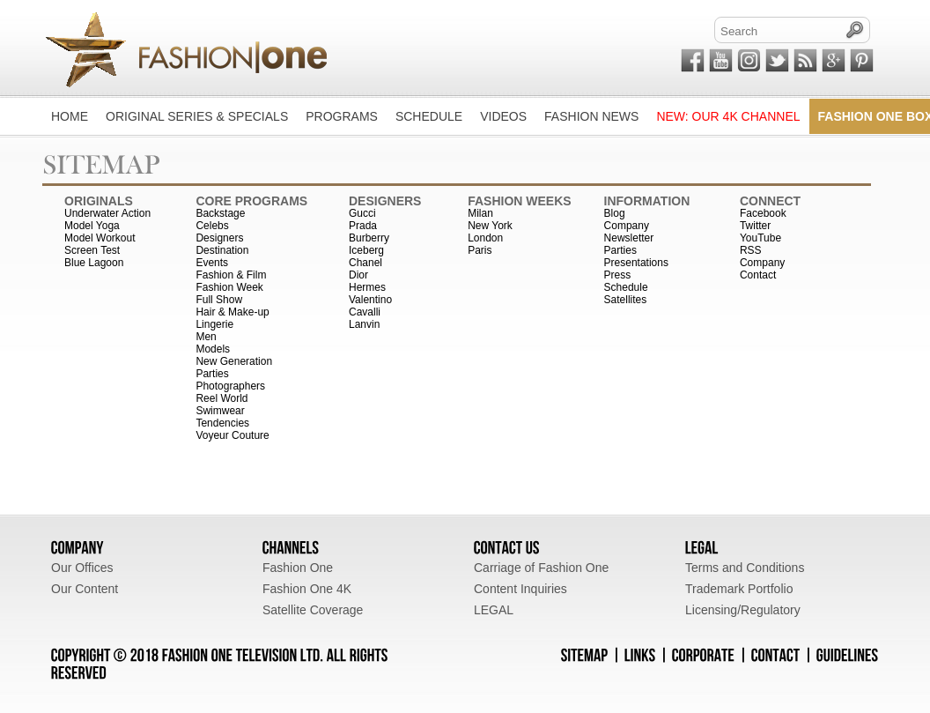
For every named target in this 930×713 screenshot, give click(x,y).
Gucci (362, 213)
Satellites (625, 299)
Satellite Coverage (312, 610)
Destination (222, 250)
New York (490, 225)
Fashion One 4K (306, 589)
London (485, 238)
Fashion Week (229, 287)
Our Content (84, 589)
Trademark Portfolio (739, 589)
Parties (212, 374)
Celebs (212, 225)
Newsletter (629, 238)
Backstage (220, 213)
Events (212, 262)
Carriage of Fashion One (541, 568)
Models (213, 349)
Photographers (230, 386)
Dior (358, 275)
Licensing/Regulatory (743, 610)
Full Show (219, 299)
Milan (480, 213)
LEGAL (493, 610)
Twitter (755, 225)
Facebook (763, 213)
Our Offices (82, 568)
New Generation (234, 361)
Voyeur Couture (232, 435)
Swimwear (220, 411)
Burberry (369, 238)
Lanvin (364, 324)
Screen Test (92, 250)
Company (626, 225)
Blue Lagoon (93, 262)
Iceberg (366, 250)
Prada (363, 225)
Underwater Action (107, 213)
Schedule (626, 287)
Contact (758, 275)
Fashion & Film (231, 275)
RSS (751, 250)
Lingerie (214, 324)
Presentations (636, 262)
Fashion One (297, 568)
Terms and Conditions (744, 568)
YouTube (760, 238)
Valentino (370, 299)
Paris (479, 250)
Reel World (221, 398)
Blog (614, 213)
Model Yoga (92, 225)
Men (206, 337)
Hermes (367, 287)
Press (617, 275)
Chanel (365, 262)
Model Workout (99, 238)
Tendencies (222, 423)
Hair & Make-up (232, 312)
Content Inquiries (520, 589)
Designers (219, 238)
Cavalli (364, 312)
